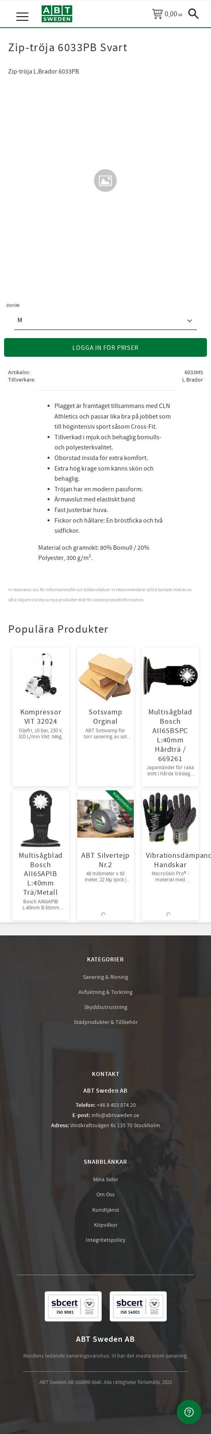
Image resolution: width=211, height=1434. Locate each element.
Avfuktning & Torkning (105, 992)
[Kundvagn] (167, 14)
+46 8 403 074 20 (116, 1105)
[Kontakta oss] (189, 1412)
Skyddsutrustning (105, 1007)
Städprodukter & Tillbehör (106, 1022)
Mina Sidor (105, 1179)
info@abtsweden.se (115, 1115)
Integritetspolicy (106, 1240)
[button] (23, 8)
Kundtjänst (105, 1210)
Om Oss (105, 1194)
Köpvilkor (105, 1225)
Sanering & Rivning (105, 977)
